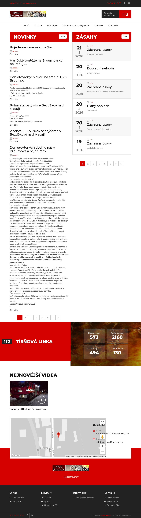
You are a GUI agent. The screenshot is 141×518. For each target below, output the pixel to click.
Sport (45, 501)
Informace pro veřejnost (75, 25)
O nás (38, 25)
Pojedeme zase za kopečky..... (32, 47)
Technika (15, 501)
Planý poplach (98, 106)
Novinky (52, 25)
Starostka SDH (112, 505)
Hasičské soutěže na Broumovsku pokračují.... (36, 62)
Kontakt (113, 25)
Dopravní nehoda (100, 68)
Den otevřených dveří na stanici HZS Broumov (38, 78)
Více (63, 36)
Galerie (98, 25)
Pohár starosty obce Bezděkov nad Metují (37, 107)
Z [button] (10, 306)
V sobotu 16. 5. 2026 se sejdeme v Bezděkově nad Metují (35, 132)
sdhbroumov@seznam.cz (109, 442)
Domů (26, 25)
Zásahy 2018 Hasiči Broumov (28, 409)
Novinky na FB (49, 505)
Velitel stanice (111, 498)
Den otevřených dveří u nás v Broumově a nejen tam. (32, 149)
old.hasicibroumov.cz (29, 3)
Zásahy (46, 498)
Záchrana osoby (99, 50)
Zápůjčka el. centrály (83, 498)
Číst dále (14, 54)
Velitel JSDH (111, 501)
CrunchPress (105, 515)
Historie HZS (17, 498)
